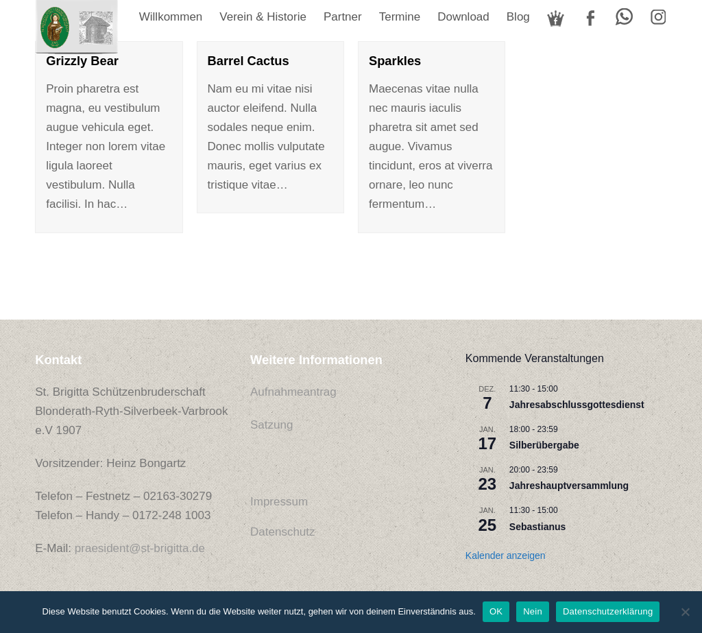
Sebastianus (537, 526)
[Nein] (685, 612)
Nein (532, 611)
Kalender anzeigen (505, 555)
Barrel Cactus (248, 60)
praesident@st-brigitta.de (140, 548)
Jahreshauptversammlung (569, 485)
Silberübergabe (544, 445)
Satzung (271, 424)
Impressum (279, 501)
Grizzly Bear (82, 60)
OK (496, 611)
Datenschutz (282, 531)
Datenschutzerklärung (608, 611)
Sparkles (395, 60)
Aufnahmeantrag (293, 391)
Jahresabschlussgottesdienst (576, 404)
